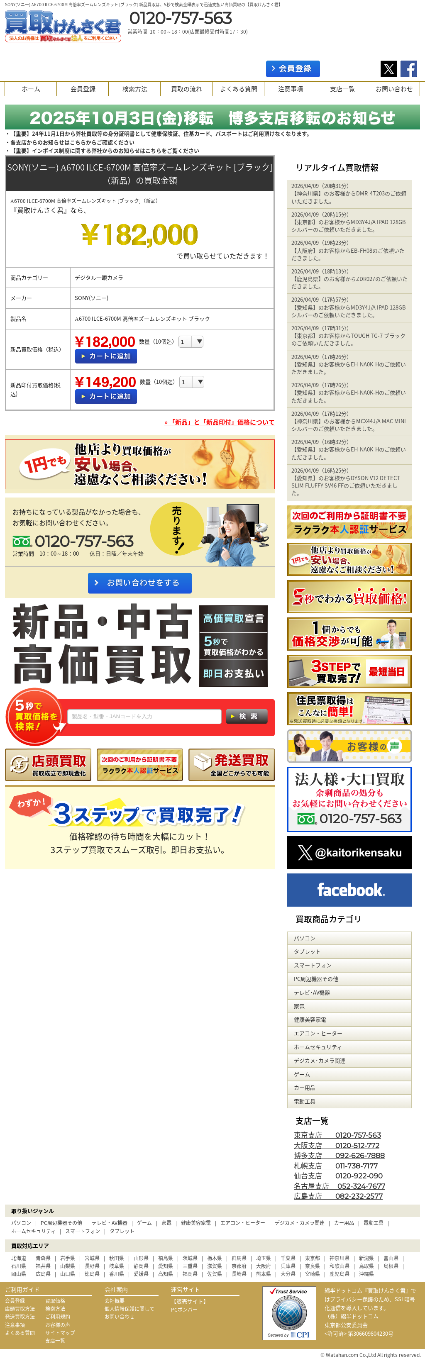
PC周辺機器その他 (61, 1223)
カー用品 (344, 1223)
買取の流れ (186, 88)
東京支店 (337, 1134)
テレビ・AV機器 (109, 1223)
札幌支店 (336, 1165)
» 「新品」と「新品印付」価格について (219, 422)
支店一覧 (342, 88)
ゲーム (144, 1223)
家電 (166, 1223)
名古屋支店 (339, 1186)
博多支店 (339, 1155)
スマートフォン (82, 1231)
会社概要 (115, 1301)
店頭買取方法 (20, 1308)
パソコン (21, 1223)
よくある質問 (238, 88)
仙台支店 (338, 1175)
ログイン (350, 69)
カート (406, 49)
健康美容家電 (196, 1223)
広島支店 (338, 1195)
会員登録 (83, 88)
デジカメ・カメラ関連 (300, 1223)
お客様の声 (57, 1325)
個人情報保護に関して (129, 1308)
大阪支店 (336, 1145)
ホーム (31, 88)
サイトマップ (60, 1333)
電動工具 (373, 1223)
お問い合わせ (394, 88)
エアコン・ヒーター (242, 1223)
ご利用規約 (57, 1316)
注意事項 (290, 88)
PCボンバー (184, 1309)
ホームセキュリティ (33, 1231)
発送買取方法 (20, 1316)
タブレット (122, 1231)
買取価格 (55, 1301)
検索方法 (134, 88)
